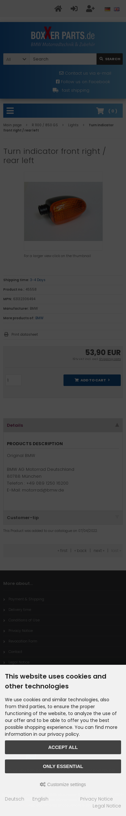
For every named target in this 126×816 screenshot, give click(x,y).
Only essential (63, 766)
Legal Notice (107, 806)
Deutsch (14, 799)
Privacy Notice (96, 799)
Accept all (63, 747)
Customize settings (63, 784)
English (40, 799)
